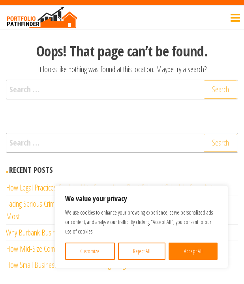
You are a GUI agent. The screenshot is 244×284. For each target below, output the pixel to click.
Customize (89, 251)
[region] (141, 226)
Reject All (141, 251)
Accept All (193, 251)
